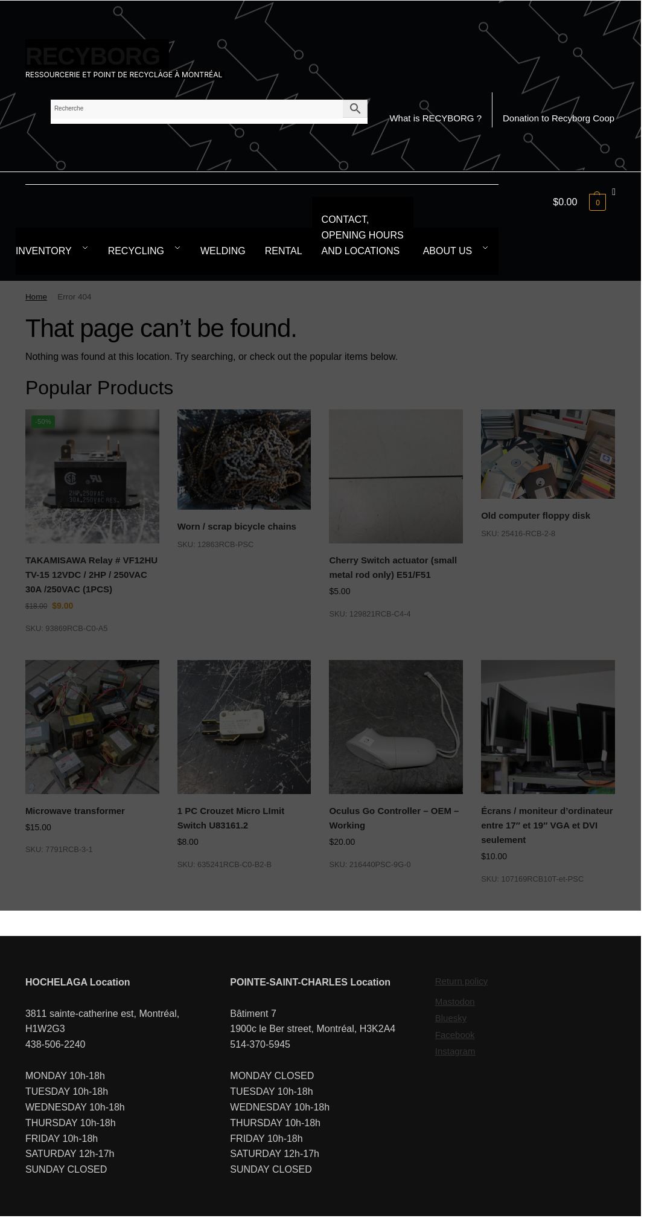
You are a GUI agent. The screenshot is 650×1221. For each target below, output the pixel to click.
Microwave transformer (75, 811)
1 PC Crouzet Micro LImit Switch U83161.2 (231, 818)
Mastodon (455, 1001)
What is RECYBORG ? (435, 118)
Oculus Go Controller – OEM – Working (394, 818)
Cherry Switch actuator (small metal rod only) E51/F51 (393, 567)
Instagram (455, 1051)
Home (36, 296)
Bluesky (451, 1018)
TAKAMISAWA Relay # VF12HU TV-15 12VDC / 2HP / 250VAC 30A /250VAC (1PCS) (91, 575)
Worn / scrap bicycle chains (236, 526)
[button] (584, 202)
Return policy (461, 981)
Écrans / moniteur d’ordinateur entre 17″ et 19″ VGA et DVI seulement (547, 825)
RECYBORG (92, 56)
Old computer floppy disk (535, 515)
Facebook (455, 1035)
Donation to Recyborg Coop (558, 118)
